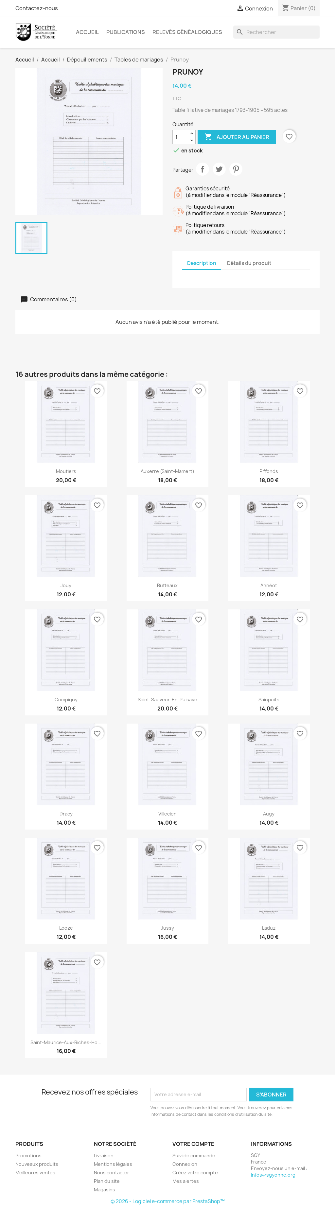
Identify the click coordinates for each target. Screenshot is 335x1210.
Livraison (104, 1155)
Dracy (66, 814)
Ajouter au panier (236, 137)
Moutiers (66, 471)
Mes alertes (185, 1181)
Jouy (66, 585)
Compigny (66, 699)
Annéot (268, 585)
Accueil (87, 32)
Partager (202, 169)
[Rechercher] (276, 32)
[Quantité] (180, 137)
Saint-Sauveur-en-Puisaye (167, 699)
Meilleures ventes (35, 1172)
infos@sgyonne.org (273, 1175)
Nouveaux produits (36, 1164)
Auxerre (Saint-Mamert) (167, 471)
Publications (125, 32)
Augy (268, 814)
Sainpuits (268, 699)
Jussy (167, 928)
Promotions (28, 1155)
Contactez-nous (36, 8)
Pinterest (235, 169)
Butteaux (167, 585)
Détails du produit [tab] (249, 263)
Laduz (268, 928)
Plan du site (107, 1181)
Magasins (104, 1189)
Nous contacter (111, 1172)
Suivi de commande (193, 1155)
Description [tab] (201, 263)
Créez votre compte (195, 1172)
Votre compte (193, 1144)
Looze (66, 928)
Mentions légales (113, 1164)
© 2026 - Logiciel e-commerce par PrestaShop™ (168, 1201)
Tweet (219, 169)
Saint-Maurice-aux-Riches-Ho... (65, 1042)
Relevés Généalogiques (187, 32)
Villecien (167, 814)
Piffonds (268, 471)
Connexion (184, 1164)
